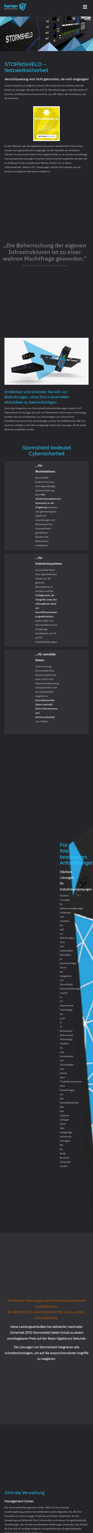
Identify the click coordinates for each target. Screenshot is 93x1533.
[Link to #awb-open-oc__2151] (85, 7)
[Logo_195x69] (15, 4)
